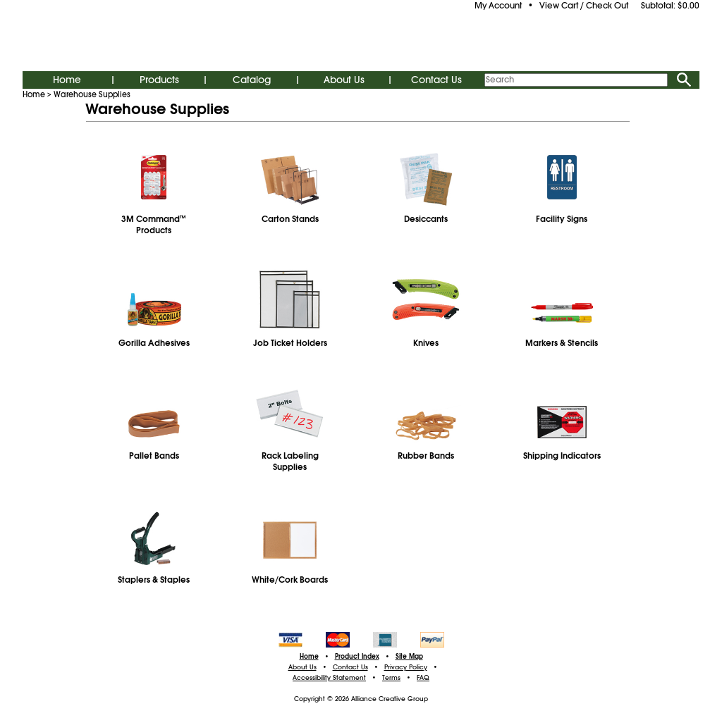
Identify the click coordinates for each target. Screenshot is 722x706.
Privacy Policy (405, 667)
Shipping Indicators (562, 456)
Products (159, 79)
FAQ (423, 678)
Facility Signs (561, 219)
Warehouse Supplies (92, 94)
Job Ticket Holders (290, 343)
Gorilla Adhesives (154, 343)
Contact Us (436, 79)
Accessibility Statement (329, 678)
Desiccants (426, 219)
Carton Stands (290, 219)
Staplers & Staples (154, 580)
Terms (391, 678)
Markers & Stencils (561, 343)
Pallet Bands (154, 456)
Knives (426, 343)
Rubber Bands (426, 456)
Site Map (409, 656)
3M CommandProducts (153, 224)
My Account (498, 5)
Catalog (252, 79)
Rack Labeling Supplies (290, 461)
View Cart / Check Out (583, 5)
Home (67, 79)
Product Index (357, 656)
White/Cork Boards (290, 580)
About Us (344, 79)
